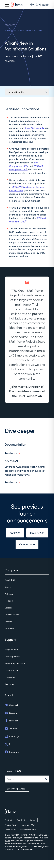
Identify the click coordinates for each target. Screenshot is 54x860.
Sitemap (8, 621)
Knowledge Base (12, 656)
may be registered (41, 846)
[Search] (47, 779)
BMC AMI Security (34, 127)
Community (12, 705)
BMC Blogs (12, 736)
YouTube (11, 728)
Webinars (9, 593)
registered (23, 846)
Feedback (9, 600)
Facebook (11, 720)
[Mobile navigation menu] (27, 92)
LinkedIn (11, 713)
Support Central (12, 649)
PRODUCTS (10, 25)
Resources (9, 684)
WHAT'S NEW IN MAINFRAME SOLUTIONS (23, 30)
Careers (8, 607)
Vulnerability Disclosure (15, 663)
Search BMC (13, 771)
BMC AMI (11, 461)
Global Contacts (12, 614)
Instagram (11, 752)
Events (7, 586)
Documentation (15, 444)
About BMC (10, 580)
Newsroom (9, 628)
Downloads (10, 677)
